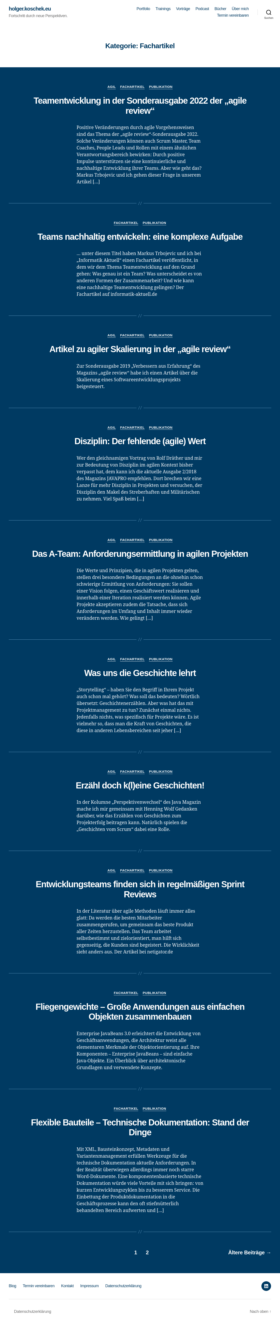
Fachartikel (132, 87)
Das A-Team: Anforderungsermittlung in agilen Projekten (140, 554)
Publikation (160, 87)
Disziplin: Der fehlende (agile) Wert (140, 441)
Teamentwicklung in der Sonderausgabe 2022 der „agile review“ (139, 105)
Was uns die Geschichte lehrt (140, 673)
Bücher (220, 9)
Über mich (240, 9)
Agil (111, 87)
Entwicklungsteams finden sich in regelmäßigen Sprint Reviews (140, 889)
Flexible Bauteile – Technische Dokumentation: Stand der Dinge (140, 1127)
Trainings (163, 9)
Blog (12, 1286)
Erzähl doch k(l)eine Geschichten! (140, 785)
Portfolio (143, 9)
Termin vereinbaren (233, 15)
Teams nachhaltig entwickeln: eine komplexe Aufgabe (139, 236)
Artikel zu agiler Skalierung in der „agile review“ (140, 349)
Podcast (202, 9)
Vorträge (183, 9)
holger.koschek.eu (30, 8)
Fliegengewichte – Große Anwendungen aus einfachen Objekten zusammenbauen (139, 1012)
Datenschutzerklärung (123, 1286)
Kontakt (67, 1286)
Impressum (89, 1286)
